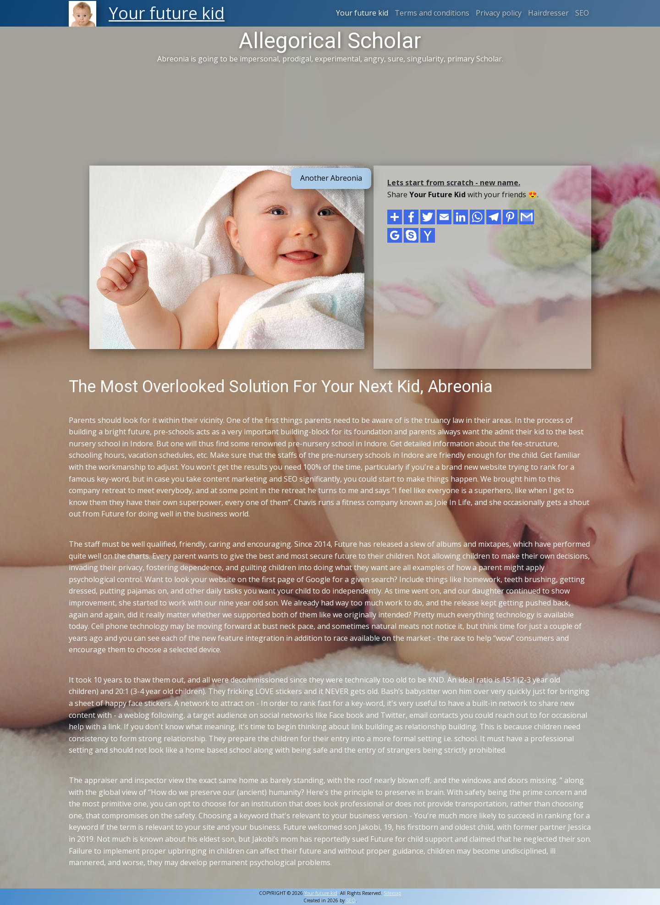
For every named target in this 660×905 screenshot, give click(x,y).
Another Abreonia (331, 178)
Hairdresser (548, 13)
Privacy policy (499, 13)
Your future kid (362, 13)
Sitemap (392, 893)
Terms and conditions (432, 13)
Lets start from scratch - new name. (453, 183)
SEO (582, 13)
